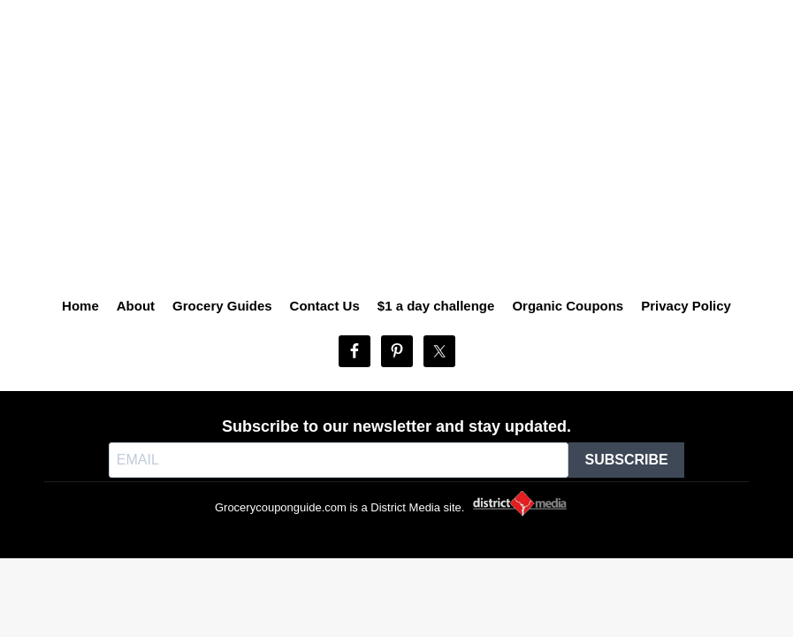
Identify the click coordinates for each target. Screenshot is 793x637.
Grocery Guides (222, 305)
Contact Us (325, 305)
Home (80, 305)
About (136, 305)
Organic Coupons (567, 305)
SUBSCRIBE (625, 459)
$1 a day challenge (436, 305)
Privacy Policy (686, 305)
